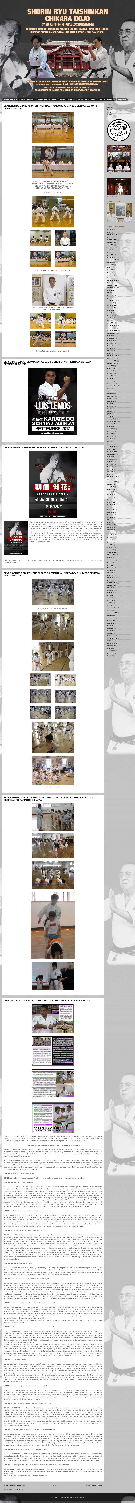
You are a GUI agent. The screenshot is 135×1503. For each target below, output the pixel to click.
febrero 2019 (111, 459)
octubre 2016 (111, 388)
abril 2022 (110, 537)
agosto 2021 (110, 522)
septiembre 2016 (112, 386)
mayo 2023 (110, 567)
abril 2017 (110, 403)
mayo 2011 (110, 250)
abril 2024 (110, 595)
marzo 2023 (110, 562)
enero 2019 (110, 456)
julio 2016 (110, 381)
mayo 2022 (110, 540)
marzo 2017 (110, 401)
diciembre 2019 (111, 484)
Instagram (110, 109)
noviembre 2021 (112, 527)
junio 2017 (110, 408)
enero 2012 (110, 265)
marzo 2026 (110, 653)
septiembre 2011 (112, 257)
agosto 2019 (110, 474)
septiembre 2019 (112, 477)
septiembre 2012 (112, 280)
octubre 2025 (111, 640)
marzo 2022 (110, 535)
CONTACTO (122, 100)
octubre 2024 (111, 610)
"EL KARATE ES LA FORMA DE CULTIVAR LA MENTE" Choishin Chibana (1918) (44, 447)
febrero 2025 (111, 620)
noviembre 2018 (112, 451)
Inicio (55, 1485)
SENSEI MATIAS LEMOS (86, 100)
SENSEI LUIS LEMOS (67, 100)
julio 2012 (110, 275)
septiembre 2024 (112, 608)
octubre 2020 (111, 502)
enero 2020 (110, 487)
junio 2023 (110, 570)
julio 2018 (110, 441)
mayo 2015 (110, 345)
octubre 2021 (111, 524)
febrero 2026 (111, 651)
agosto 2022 (110, 547)
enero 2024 (110, 587)
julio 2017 (110, 411)
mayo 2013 (110, 295)
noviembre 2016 (112, 391)
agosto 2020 (110, 499)
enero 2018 (110, 426)
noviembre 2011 (112, 260)
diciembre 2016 (111, 393)
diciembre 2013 (111, 308)
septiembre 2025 (112, 638)
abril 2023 (110, 565)
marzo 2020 (110, 492)
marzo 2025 (110, 623)
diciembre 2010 (111, 242)
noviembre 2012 (112, 285)
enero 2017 (110, 396)
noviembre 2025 (112, 643)
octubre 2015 (111, 358)
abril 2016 (110, 373)
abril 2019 (110, 464)
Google (109, 112)
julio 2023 (110, 572)
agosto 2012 (110, 277)
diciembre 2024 (111, 615)
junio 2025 (110, 630)
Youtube (109, 114)
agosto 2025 (110, 635)
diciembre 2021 (111, 530)
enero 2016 (110, 366)
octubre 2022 (111, 550)
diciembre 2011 (111, 262)
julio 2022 (110, 545)
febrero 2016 (111, 368)
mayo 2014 (110, 315)
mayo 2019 (110, 466)
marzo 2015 (110, 340)
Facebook (110, 107)
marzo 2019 (110, 461)
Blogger (81, 1497)
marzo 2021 (110, 512)
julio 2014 (110, 320)
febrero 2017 (111, 398)
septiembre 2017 (112, 416)
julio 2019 (110, 471)
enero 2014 (110, 310)
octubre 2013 (111, 303)
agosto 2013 (110, 298)
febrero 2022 (111, 532)
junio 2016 (110, 378)
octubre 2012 (111, 282)
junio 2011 (110, 252)
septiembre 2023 (112, 577)
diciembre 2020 (111, 507)
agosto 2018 (110, 444)
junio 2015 (110, 348)
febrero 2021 (111, 509)
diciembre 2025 (111, 646)
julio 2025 (110, 633)
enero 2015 (110, 335)
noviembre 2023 (112, 583)
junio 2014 (110, 318)
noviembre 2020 (112, 504)
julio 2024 (110, 603)
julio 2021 (110, 519)
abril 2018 (110, 434)
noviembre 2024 (112, 613)
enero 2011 (110, 245)
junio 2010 (110, 229)
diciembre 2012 (111, 287)
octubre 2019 (111, 479)
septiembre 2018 (112, 446)
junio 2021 (110, 517)
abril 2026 (110, 656)
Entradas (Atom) (18, 1489)
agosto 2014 (110, 323)
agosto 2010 (110, 232)
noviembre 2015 (112, 361)
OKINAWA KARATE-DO (107, 100)
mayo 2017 (110, 406)
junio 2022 (110, 542)
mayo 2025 (110, 628)
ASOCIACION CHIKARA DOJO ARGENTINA (19, 100)
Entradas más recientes (14, 1485)
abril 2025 (110, 625)
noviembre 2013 (112, 305)
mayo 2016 (110, 376)
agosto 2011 (110, 255)
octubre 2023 (111, 580)
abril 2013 (110, 292)
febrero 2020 (111, 489)
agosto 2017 (110, 414)
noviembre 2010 (112, 240)
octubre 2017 (111, 419)
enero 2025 (110, 618)
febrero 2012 (111, 267)
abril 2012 (110, 270)
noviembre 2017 (112, 421)
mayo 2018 (110, 436)
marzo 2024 (110, 593)
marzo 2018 (110, 431)
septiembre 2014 (112, 325)
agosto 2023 (110, 575)
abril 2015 (110, 343)
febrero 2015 (111, 338)
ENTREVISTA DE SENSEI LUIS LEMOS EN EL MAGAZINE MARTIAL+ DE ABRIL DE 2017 (47, 1000)
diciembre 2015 (111, 363)
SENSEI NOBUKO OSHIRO (47, 100)
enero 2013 (110, 290)
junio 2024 (110, 600)
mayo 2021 (110, 514)
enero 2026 (110, 648)
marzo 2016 (110, 371)
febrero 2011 (111, 247)
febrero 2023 (111, 560)
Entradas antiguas (94, 1485)
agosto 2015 (110, 353)
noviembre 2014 (112, 330)
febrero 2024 (111, 590)
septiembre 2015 (112, 355)
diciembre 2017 (111, 424)
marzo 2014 (110, 313)
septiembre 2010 (112, 234)
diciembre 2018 (111, 454)
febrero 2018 (111, 429)
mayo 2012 (110, 272)
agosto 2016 (110, 383)
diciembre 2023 (111, 585)
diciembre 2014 (111, 333)
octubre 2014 (111, 328)
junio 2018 (110, 439)
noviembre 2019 (112, 482)
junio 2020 (110, 494)
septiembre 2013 (112, 300)
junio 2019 (110, 469)
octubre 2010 (111, 237)
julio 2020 (110, 497)
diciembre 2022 (111, 555)
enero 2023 (110, 557)
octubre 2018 (111, 449)
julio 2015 (110, 350)
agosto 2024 (110, 605)
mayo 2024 (110, 598)
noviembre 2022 (112, 552)
